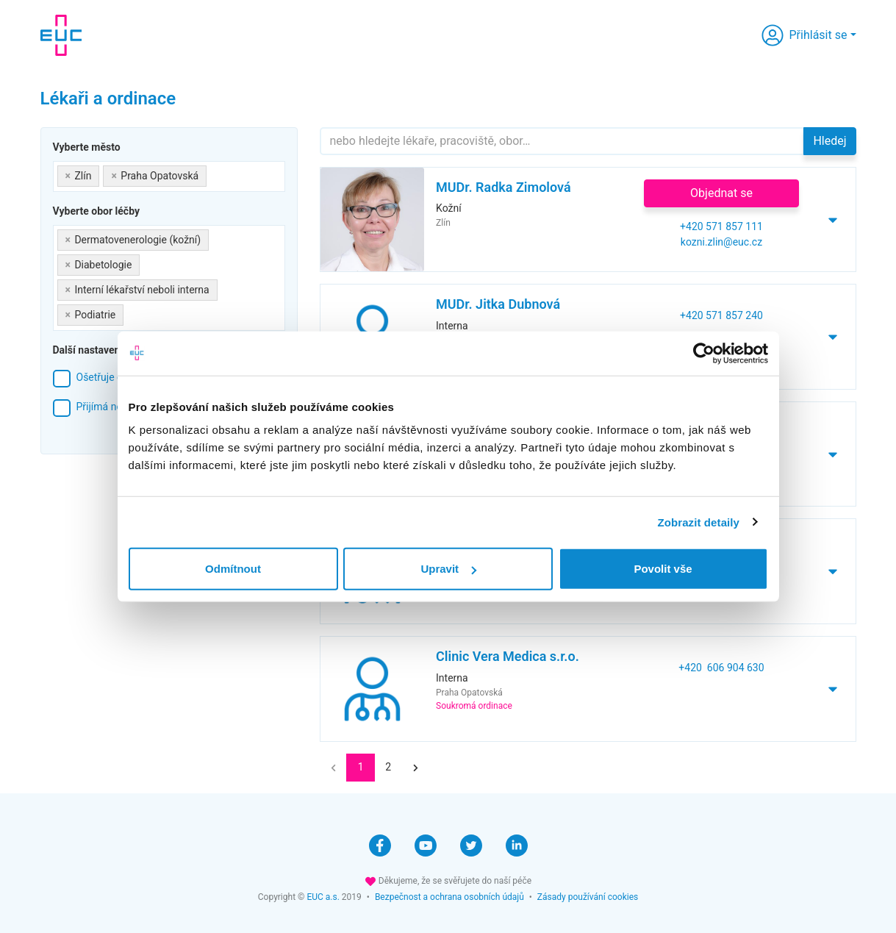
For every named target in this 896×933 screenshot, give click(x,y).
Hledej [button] (829, 141)
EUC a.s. (323, 897)
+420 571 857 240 (721, 315)
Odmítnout (233, 568)
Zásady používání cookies (587, 897)
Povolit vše (663, 568)
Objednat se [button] (721, 193)
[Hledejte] (562, 141)
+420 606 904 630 (721, 667)
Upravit (448, 568)
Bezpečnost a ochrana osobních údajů (449, 897)
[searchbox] (214, 173)
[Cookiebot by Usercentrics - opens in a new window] (703, 353)
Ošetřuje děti (105, 377)
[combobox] (169, 176)
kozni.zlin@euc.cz (721, 242)
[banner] (61, 35)
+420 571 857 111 (721, 226)
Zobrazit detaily (698, 521)
